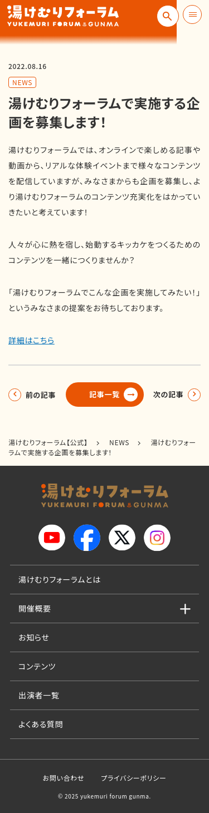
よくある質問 (40, 724)
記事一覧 (104, 394)
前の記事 (42, 394)
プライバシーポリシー (133, 777)
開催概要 (34, 608)
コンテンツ (37, 666)
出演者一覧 (39, 695)
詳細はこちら (31, 340)
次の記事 (166, 394)
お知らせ (34, 637)
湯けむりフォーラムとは (59, 579)
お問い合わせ (63, 777)
